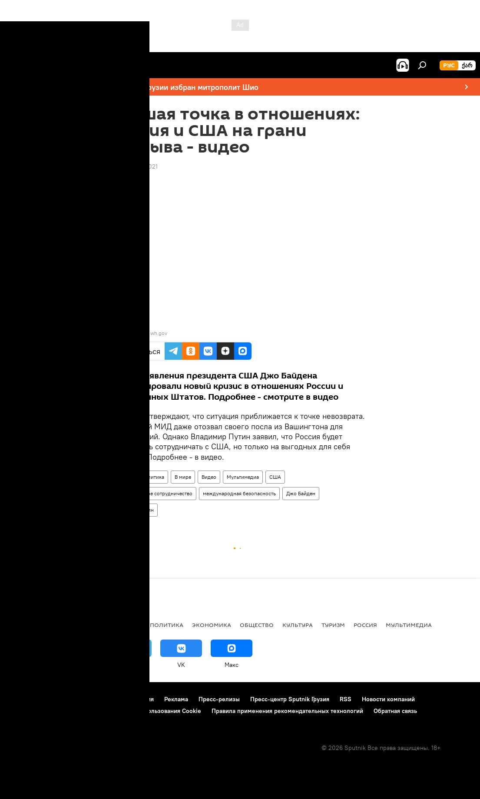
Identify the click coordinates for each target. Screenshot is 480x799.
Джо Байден (300, 493)
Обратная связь (395, 711)
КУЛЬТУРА (297, 625)
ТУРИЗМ (333, 625)
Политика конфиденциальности (54, 711)
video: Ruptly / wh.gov (141, 333)
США (275, 477)
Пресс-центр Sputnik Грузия (289, 699)
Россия (122, 477)
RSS (345, 699)
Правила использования (120, 699)
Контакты (62, 699)
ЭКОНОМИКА (211, 625)
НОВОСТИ (23, 625)
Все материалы (116, 625)
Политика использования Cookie (155, 711)
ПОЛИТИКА (166, 625)
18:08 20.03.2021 (134, 166)
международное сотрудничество (153, 493)
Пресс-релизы (219, 699)
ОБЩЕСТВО (257, 625)
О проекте (23, 699)
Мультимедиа (243, 477)
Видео (209, 477)
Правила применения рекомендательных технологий (287, 711)
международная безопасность (239, 493)
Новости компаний (388, 699)
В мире (183, 477)
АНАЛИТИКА (65, 625)
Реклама (176, 699)
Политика (152, 477)
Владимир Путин (134, 510)
